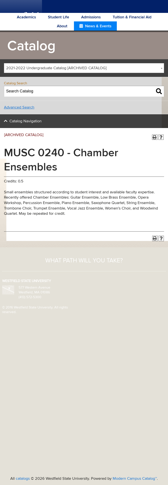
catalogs (23, 479)
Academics (26, 17)
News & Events (98, 26)
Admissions (91, 17)
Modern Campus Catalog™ (135, 479)
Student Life (58, 17)
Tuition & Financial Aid (132, 17)
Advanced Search (19, 107)
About (62, 26)
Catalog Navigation (25, 121)
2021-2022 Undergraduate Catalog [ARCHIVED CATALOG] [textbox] (56, 68)
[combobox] (84, 68)
